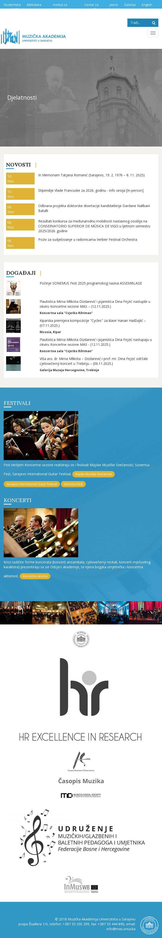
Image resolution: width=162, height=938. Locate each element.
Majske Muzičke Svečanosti (93, 474)
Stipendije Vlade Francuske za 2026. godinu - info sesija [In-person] (90, 190)
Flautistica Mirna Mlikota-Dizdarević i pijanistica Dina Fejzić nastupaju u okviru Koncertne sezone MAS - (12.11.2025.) (96, 342)
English (147, 4)
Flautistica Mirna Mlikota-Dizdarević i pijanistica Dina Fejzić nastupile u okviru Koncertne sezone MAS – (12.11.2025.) (95, 304)
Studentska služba (12, 6)
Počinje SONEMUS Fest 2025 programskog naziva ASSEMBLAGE (91, 283)
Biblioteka (34, 4)
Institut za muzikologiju (58, 6)
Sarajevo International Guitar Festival (32, 484)
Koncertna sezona (35, 576)
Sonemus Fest (73, 484)
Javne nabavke (111, 6)
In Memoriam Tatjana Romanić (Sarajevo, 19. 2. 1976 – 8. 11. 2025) (91, 175)
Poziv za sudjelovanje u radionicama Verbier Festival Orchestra (87, 239)
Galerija (130, 4)
